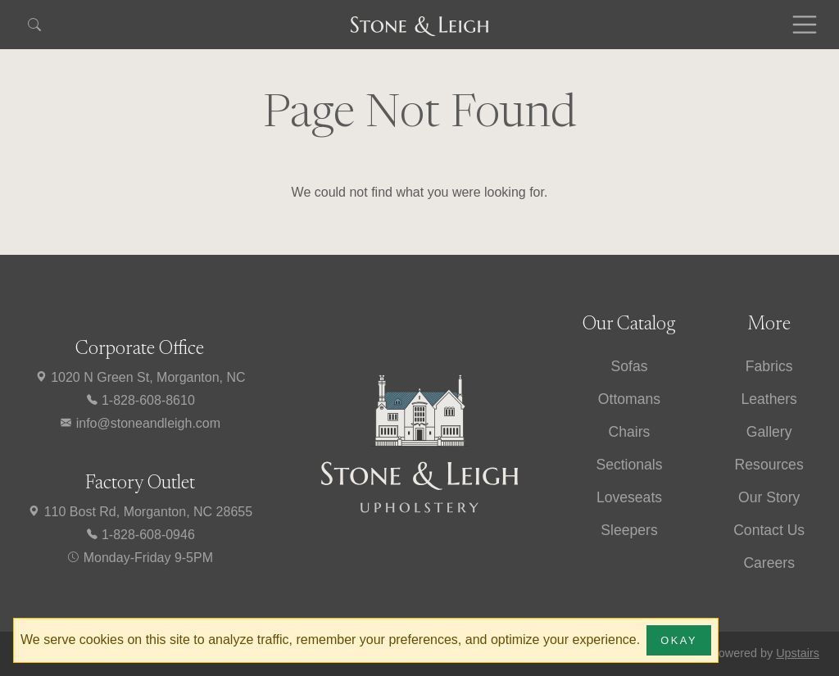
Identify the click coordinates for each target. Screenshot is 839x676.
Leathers (768, 399)
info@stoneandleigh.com (139, 423)
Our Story (769, 497)
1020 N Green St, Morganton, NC (140, 377)
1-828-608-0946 (140, 535)
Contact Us (769, 530)
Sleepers (629, 530)
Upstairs (797, 653)
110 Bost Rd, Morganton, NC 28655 (139, 512)
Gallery (769, 432)
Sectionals (629, 464)
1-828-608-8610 (140, 400)
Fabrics (769, 366)
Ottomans (629, 399)
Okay (678, 640)
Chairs (630, 432)
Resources (769, 464)
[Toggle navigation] (804, 25)
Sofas (628, 366)
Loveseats (629, 497)
